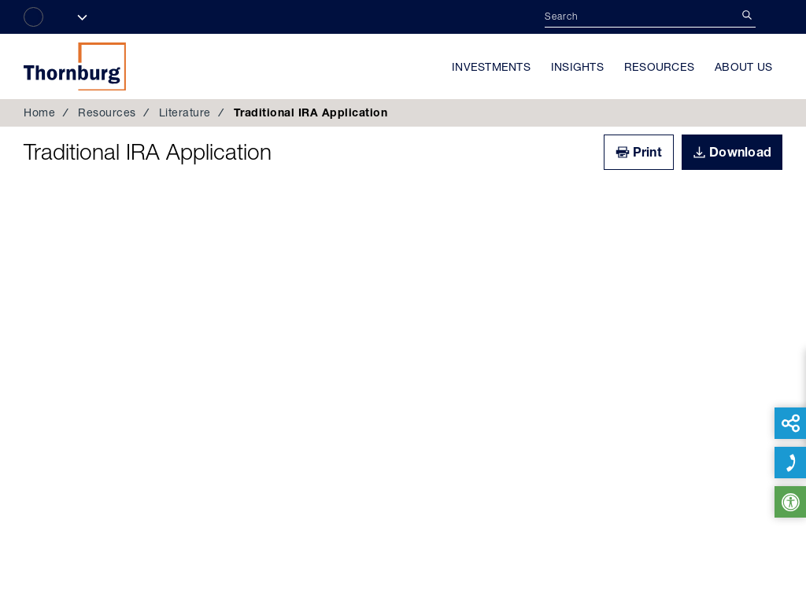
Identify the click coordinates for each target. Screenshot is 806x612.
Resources (659, 67)
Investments (491, 67)
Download (740, 152)
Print (647, 152)
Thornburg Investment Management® (75, 66)
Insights (577, 67)
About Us (743, 67)
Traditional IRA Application (148, 151)
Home (39, 112)
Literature (185, 112)
